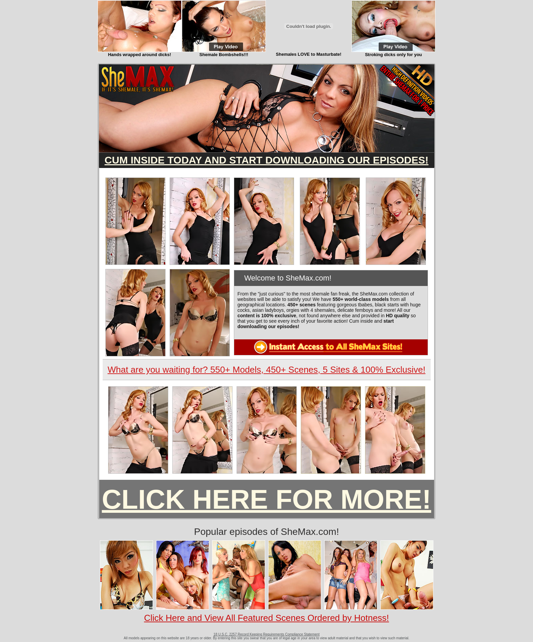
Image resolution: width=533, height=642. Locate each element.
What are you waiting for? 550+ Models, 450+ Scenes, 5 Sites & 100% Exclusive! (266, 370)
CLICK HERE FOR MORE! (266, 499)
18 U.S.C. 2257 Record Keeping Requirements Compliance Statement (266, 634)
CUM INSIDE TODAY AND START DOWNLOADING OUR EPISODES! (267, 160)
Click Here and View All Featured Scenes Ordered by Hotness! (266, 618)
